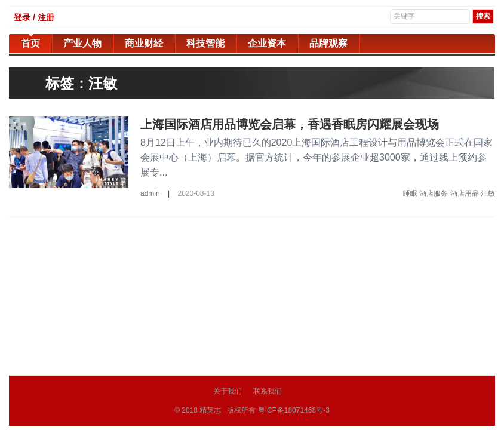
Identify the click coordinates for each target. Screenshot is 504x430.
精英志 (210, 410)
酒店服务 (433, 193)
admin (150, 193)
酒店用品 (464, 193)
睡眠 (410, 193)
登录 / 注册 (34, 17)
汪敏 (488, 193)
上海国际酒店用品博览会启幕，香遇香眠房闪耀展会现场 (289, 124)
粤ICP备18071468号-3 (294, 410)
